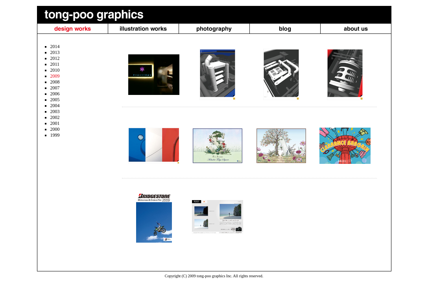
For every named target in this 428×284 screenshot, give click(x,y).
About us (356, 28)
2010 (55, 70)
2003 (55, 111)
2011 (55, 64)
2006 (55, 94)
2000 (55, 129)
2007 (55, 88)
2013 (55, 52)
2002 (55, 117)
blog (285, 28)
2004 (55, 105)
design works (72, 28)
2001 (55, 123)
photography (214, 28)
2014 (55, 46)
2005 (55, 99)
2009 (55, 76)
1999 (55, 135)
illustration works (143, 28)
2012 (55, 58)
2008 (55, 82)
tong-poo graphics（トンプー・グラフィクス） (91, 15)
